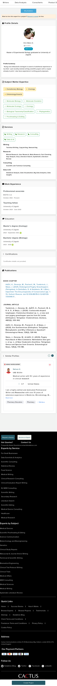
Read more (9, 398)
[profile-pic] (8, 370)
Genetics (3, 545)
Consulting (33, 134)
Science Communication (9, 537)
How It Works (33, 606)
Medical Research (8, 517)
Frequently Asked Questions (11, 445)
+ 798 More (41, 402)
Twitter (22, 666)
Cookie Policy (6, 627)
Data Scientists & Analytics (11, 457)
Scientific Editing (7, 505)
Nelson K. (17, 369)
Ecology (28, 106)
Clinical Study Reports (8, 549)
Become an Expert (24, 437)
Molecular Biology (12, 101)
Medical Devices (6, 528)
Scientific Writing (7, 492)
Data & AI (9, 139)
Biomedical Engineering (9, 563)
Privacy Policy (37, 623)
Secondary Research (9, 496)
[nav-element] (49, 355)
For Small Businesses (9, 453)
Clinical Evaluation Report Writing (14, 483)
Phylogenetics (43, 111)
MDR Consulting (6, 580)
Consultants (37, 2)
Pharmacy (30, 402)
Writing (8, 134)
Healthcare (5, 513)
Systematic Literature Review (11, 592)
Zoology (30, 89)
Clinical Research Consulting (12, 478)
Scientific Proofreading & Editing (12, 532)
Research (20, 134)
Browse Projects (24, 610)
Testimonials (41, 610)
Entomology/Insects (13, 94)
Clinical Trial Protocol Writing (11, 567)
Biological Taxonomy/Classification (19, 111)
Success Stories (17, 606)
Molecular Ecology (12, 106)
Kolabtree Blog (19, 615)
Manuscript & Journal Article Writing (14, 553)
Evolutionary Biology (13, 89)
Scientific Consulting (9, 461)
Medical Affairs (5, 576)
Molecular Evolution (32, 101)
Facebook (34, 666)
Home (3, 606)
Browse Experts (7, 610)
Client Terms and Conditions (12, 619)
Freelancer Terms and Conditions (14, 623)
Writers (6, 2)
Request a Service (8, 437)
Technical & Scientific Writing (11, 558)
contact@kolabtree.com (29, 445)
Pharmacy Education (14, 402)
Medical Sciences (7, 584)
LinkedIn (47, 666)
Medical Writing (7, 474)
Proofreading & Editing (14, 116)
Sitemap (4, 615)
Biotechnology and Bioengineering (13, 541)
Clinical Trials (5, 571)
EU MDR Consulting (9, 488)
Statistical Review (8, 466)
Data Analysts (20, 2)
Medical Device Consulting (11, 509)
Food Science (6, 470)
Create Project (28, 683)
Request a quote (32, 16)
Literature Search (7, 500)
